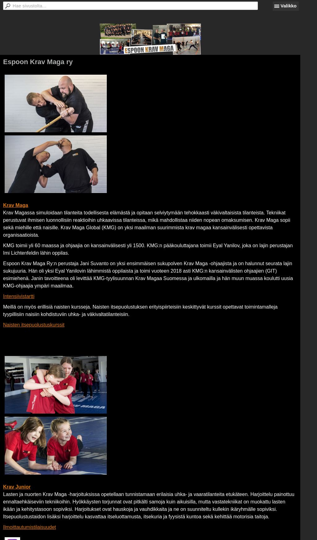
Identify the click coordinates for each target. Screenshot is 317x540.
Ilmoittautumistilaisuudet (29, 527)
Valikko (288, 5)
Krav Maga (15, 205)
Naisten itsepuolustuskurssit (33, 324)
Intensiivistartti (18, 296)
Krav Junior (17, 487)
